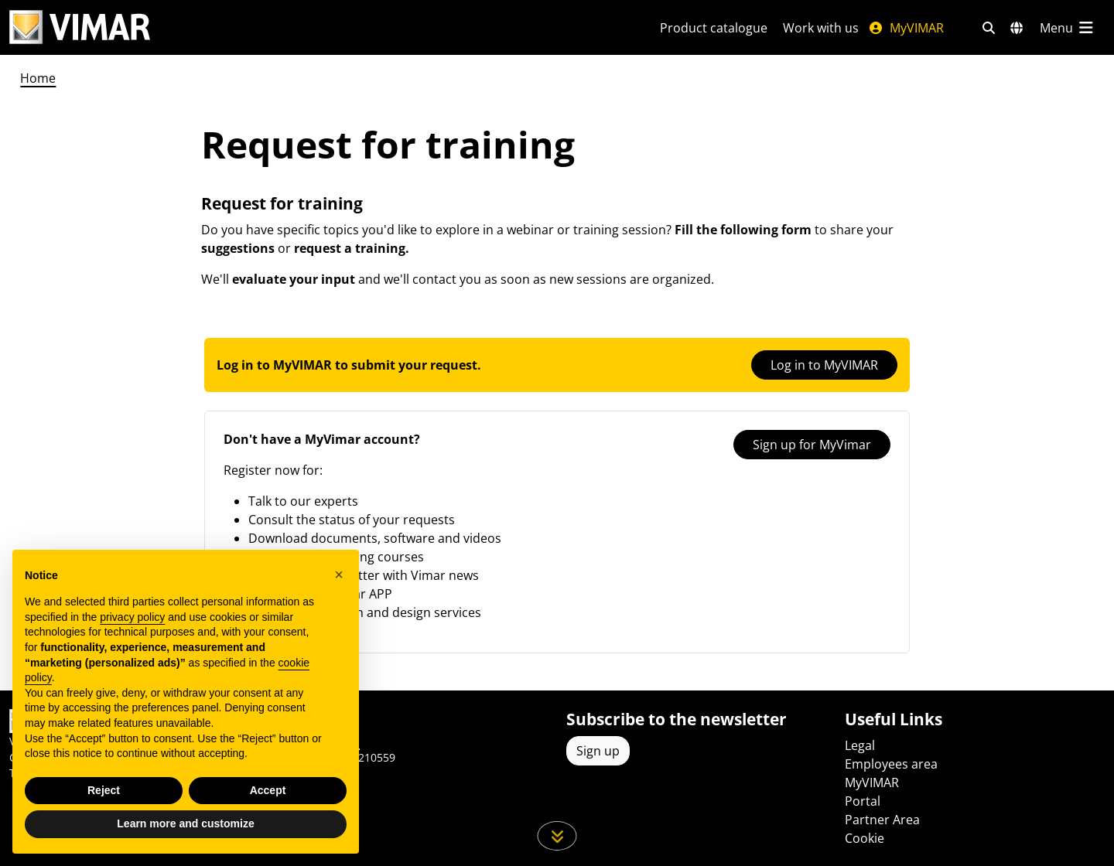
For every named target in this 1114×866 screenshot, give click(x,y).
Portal (862, 801)
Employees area (891, 763)
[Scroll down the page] (557, 836)
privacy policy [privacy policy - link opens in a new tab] (132, 617)
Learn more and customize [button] (185, 823)
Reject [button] (103, 790)
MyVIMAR (906, 27)
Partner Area (882, 819)
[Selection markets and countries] (1016, 28)
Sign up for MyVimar (812, 444)
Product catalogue (713, 27)
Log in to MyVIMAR (824, 364)
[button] (338, 574)
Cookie (864, 838)
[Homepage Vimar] (79, 27)
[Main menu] (1067, 28)
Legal (860, 745)
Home (38, 78)
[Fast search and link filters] (988, 28)
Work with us (821, 27)
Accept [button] (268, 790)
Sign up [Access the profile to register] (598, 750)
